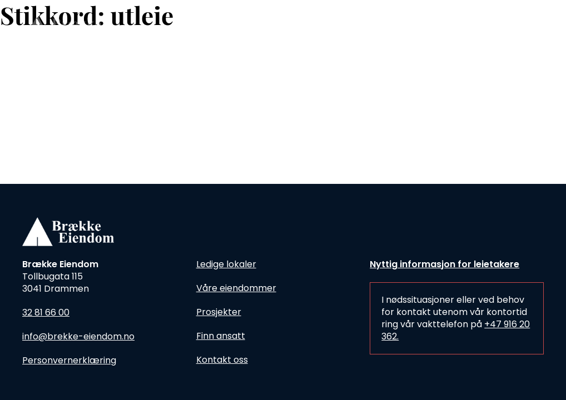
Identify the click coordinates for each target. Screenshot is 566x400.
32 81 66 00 (45, 312)
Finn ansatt (220, 335)
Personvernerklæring (69, 360)
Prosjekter (218, 312)
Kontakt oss (222, 359)
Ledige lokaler (226, 264)
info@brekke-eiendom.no (78, 336)
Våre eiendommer (236, 288)
